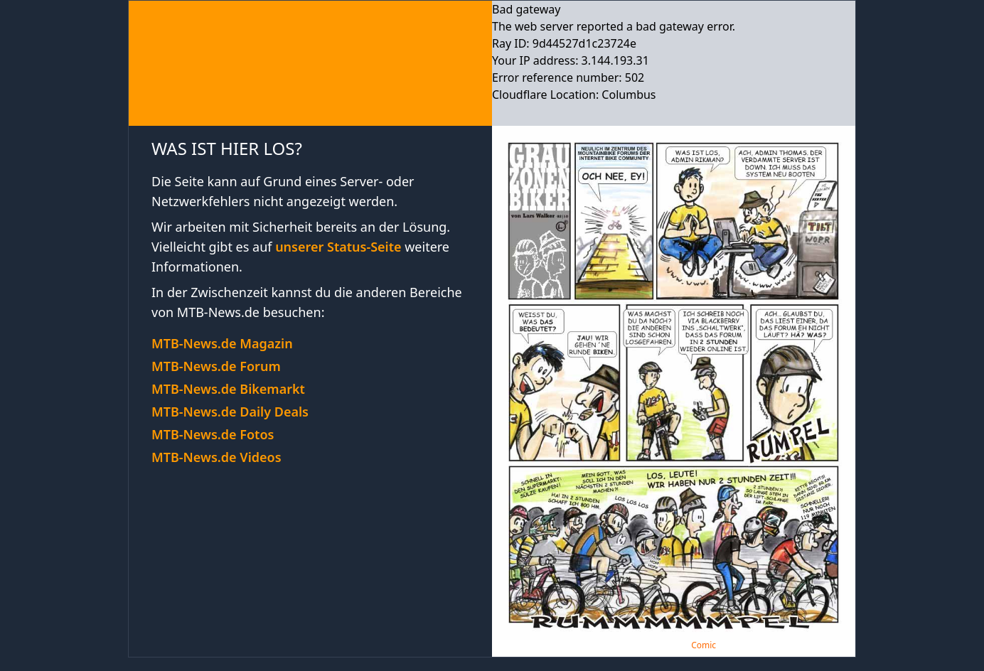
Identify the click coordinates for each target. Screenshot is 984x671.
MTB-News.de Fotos (212, 434)
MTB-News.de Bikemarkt (228, 388)
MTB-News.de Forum (216, 366)
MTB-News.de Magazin (222, 343)
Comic (703, 645)
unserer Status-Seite (338, 246)
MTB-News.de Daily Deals (230, 411)
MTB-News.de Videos (216, 457)
